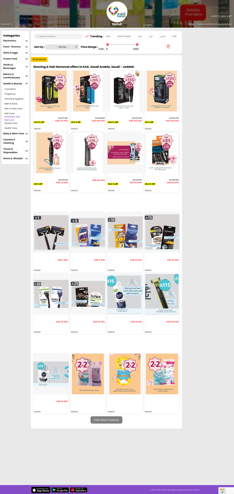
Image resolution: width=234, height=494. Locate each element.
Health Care (11, 128)
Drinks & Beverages (15, 66)
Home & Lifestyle (15, 158)
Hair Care (9, 113)
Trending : (96, 36)
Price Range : (89, 47)
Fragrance (10, 93)
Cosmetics (10, 89)
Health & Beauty (15, 83)
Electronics (15, 40)
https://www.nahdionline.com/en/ (210, 24)
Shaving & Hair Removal (12, 118)
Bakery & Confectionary (15, 76)
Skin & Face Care (13, 108)
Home (6, 24)
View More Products (106, 420)
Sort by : (39, 47)
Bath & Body (11, 103)
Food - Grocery (15, 46)
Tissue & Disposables (15, 150)
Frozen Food (15, 58)
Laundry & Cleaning (15, 141)
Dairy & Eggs (15, 52)
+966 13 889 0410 (222, 16)
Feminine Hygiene (14, 98)
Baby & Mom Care (15, 133)
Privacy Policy (193, 489)
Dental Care (11, 123)
